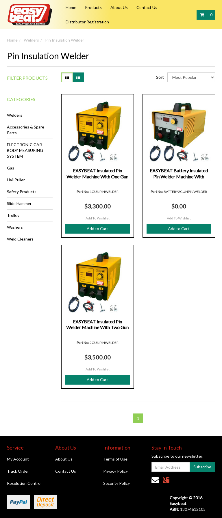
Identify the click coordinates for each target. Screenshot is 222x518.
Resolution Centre (23, 483)
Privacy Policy (115, 471)
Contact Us (146, 7)
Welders (31, 40)
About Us (119, 7)
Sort (159, 77)
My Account (18, 458)
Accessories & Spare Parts (25, 129)
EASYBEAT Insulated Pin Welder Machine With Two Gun (97, 324)
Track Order (18, 471)
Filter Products (27, 78)
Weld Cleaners (20, 238)
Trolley (13, 215)
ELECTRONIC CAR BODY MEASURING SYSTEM (25, 150)
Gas (10, 167)
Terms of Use (115, 458)
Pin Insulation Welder (64, 40)
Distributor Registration (87, 21)
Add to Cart (97, 228)
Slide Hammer (19, 203)
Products (93, 7)
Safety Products (21, 191)
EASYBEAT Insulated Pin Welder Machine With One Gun (97, 173)
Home (71, 7)
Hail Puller (16, 179)
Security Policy (116, 483)
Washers (15, 227)
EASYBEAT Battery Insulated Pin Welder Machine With (179, 173)
